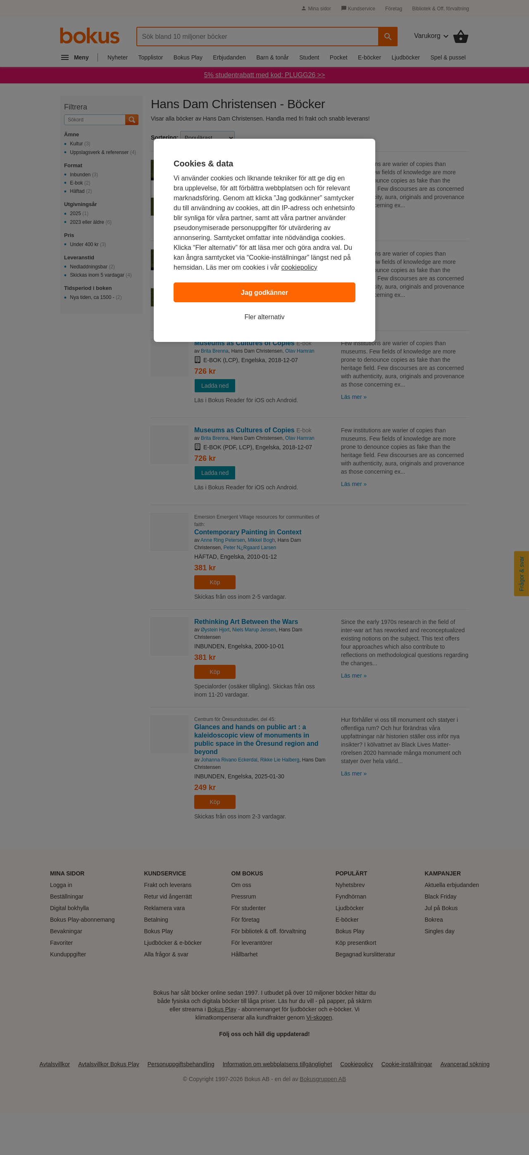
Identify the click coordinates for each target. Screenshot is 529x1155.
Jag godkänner (264, 292)
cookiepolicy (299, 267)
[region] (264, 240)
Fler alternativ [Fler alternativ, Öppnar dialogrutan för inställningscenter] (265, 316)
